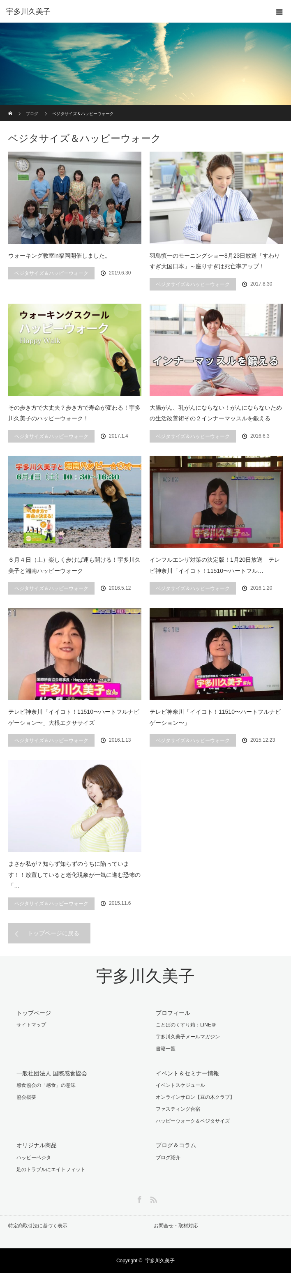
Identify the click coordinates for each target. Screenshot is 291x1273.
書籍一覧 (166, 1049)
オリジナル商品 (36, 1145)
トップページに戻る (53, 933)
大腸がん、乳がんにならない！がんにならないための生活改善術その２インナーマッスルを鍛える (216, 413)
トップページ (33, 1013)
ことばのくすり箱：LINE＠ (186, 1025)
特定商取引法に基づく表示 (37, 1226)
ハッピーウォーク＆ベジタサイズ (193, 1121)
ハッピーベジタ (33, 1157)
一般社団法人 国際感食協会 (51, 1073)
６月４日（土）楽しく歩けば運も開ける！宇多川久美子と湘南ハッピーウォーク (74, 565)
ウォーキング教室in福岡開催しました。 (59, 255)
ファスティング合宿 (178, 1109)
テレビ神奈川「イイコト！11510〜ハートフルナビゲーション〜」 (215, 717)
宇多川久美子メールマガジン (188, 1037)
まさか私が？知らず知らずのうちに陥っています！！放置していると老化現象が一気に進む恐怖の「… (74, 874)
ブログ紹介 (168, 1157)
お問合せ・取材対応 (176, 1226)
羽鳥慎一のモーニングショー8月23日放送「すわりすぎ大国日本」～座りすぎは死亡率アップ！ (215, 261)
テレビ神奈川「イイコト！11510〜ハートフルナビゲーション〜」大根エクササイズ (73, 717)
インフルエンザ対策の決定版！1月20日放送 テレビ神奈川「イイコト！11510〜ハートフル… (215, 565)
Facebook (138, 1198)
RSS (152, 1198)
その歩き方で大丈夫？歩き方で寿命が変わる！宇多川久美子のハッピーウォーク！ (74, 413)
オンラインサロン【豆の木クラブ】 (195, 1097)
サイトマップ (31, 1025)
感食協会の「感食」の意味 (46, 1085)
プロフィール (173, 1013)
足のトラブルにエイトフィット (50, 1169)
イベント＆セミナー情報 (187, 1073)
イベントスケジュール (180, 1085)
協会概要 (26, 1097)
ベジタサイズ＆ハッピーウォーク (51, 273)
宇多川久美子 (145, 976)
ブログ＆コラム (176, 1145)
